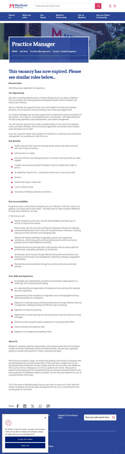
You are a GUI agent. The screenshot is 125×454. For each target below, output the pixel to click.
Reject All (25, 445)
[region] (25, 433)
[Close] (45, 417)
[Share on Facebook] (17, 406)
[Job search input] (65, 6)
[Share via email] (48, 406)
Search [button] (98, 6)
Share (11, 406)
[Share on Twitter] (32, 406)
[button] (49, 16)
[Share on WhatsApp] (40, 406)
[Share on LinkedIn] (24, 406)
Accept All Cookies (25, 439)
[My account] (110, 6)
